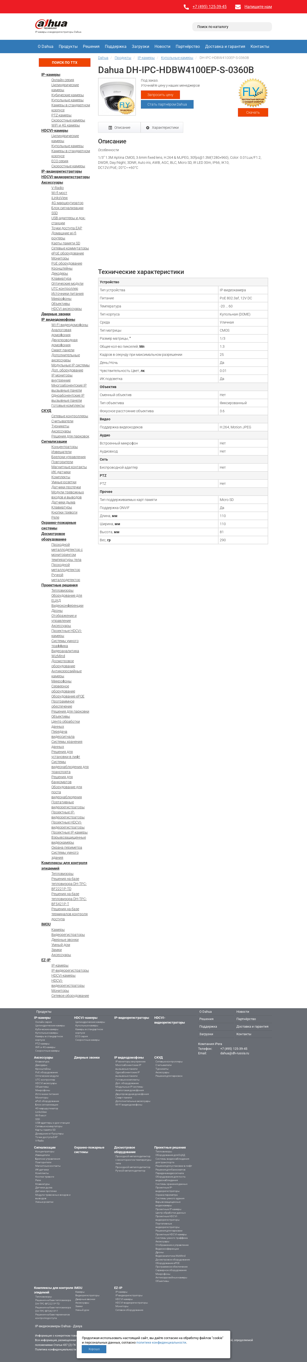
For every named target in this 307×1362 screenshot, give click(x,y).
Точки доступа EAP (66, 228)
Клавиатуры (61, 507)
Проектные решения (59, 585)
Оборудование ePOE (67, 696)
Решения (91, 46)
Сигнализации (54, 441)
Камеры (58, 930)
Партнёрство (188, 46)
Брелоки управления (68, 457)
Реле (55, 517)
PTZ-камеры (61, 115)
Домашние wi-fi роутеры (49, 1133)
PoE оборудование (66, 263)
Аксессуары (52, 182)
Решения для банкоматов (171, 1169)
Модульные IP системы (70, 365)
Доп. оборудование (67, 370)
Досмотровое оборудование (173, 1259)
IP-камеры (50, 74)
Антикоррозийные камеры (171, 1277)
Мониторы (60, 258)
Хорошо (94, 1349)
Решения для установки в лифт (174, 1165)
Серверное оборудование (171, 1270)
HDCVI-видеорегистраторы (65, 177)
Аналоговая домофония (129, 1090)
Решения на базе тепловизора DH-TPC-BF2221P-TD (69, 884)
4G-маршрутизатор (67, 203)
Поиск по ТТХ (64, 62)
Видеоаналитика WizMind (171, 1255)
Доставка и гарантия (225, 46)
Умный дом (60, 945)
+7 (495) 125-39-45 (210, 6)
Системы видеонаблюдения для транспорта (70, 767)
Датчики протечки (66, 487)
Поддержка (116, 46)
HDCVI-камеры (54, 130)
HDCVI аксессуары (66, 309)
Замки (56, 950)
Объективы (60, 304)
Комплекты (60, 477)
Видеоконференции (67, 606)
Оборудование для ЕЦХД (170, 1155)
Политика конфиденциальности (55, 1349)
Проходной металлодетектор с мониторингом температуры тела (133, 1160)
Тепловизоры (62, 590)
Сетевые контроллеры (69, 416)
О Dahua (45, 46)
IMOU (46, 924)
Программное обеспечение (172, 1266)
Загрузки (140, 46)
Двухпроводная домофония (132, 1094)
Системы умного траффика (172, 1238)
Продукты (68, 46)
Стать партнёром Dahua (167, 104)
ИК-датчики (61, 472)
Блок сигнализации (67, 208)
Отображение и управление (172, 1245)
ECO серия (59, 161)
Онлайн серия (62, 80)
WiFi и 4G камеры (65, 125)
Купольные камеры (67, 100)
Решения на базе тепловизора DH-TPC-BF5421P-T (69, 899)
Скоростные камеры (68, 120)
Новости (162, 46)
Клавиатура (61, 278)
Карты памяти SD (65, 243)
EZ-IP (46, 960)
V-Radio (57, 188)
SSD (54, 213)
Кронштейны (62, 268)
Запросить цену (160, 95)
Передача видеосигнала (170, 1173)
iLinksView (59, 198)
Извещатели (61, 452)
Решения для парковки (70, 711)
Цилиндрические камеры (50, 1025)
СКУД (46, 410)
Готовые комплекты (68, 405)
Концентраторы (64, 447)
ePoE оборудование (67, 253)
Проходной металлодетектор (132, 1167)
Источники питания (67, 294)
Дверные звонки (56, 314)
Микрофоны (61, 299)
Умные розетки (63, 482)
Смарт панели (62, 350)
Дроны (57, 611)
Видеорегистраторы (68, 935)
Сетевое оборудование (70, 996)
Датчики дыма (63, 502)
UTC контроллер (64, 289)
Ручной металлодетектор (130, 1170)
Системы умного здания (170, 1198)
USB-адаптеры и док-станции (52, 1122)
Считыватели (62, 421)
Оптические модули (67, 283)
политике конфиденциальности (161, 1342)
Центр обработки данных (171, 1212)
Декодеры (59, 273)
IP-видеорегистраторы (61, 171)
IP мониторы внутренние (130, 1061)
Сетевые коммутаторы (70, 248)
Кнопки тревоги (64, 512)
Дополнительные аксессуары (132, 1101)
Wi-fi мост (59, 193)
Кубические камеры (67, 95)
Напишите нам (258, 6)
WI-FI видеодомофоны (69, 325)
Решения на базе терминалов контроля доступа (69, 914)
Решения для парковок (70, 436)
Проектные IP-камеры (69, 832)
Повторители (62, 462)
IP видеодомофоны (58, 319)
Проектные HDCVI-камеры (171, 1234)
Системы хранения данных (172, 1184)
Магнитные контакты (69, 467)
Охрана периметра (66, 847)
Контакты (260, 46)
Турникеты (60, 426)
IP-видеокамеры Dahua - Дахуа (58, 1326)
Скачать (253, 112)
